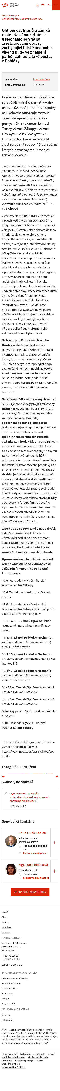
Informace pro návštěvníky (15, 997)
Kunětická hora (41, 79)
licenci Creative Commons (22, 1051)
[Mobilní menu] (56, 5)
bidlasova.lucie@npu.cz (36, 896)
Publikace (7, 945)
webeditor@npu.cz (11, 1082)
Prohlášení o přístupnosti (32, 1072)
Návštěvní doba (9, 1007)
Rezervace (7, 1012)
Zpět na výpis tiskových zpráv (30, 910)
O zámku (6, 1033)
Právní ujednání (10, 1072)
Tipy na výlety (8, 1022)
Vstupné (6, 1017)
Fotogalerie (7, 1038)
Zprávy (5, 940)
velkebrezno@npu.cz (12, 983)
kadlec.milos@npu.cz (34, 871)
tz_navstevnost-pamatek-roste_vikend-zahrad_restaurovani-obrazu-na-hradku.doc (29, 815)
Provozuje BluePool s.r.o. (14, 1085)
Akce (4, 935)
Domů (5, 930)
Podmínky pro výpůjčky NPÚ (29, 1079)
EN (48, 5)
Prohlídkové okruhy (11, 1002)
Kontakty (6, 950)
